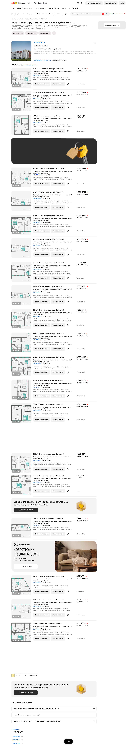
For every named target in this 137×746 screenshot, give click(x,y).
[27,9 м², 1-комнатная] (22, 202)
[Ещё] (54, 33)
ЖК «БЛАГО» (37, 75)
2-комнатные (15, 740)
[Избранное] (78, 3)
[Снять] (31, 8)
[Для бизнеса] (66, 8)
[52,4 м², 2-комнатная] (22, 225)
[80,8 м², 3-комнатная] (22, 610)
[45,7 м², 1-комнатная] (22, 273)
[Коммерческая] (40, 8)
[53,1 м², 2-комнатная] (22, 343)
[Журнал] (57, 8)
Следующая (32, 675)
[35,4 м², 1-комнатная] (22, 486)
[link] (122, 3)
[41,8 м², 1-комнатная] (22, 126)
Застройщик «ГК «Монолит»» (42, 60)
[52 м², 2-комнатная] (22, 390)
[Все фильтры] (13, 14)
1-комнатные (15, 736)
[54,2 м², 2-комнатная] (22, 178)
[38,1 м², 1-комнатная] (22, 633)
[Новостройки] (16, 8)
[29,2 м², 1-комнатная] (22, 296)
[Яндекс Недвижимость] (22, 3)
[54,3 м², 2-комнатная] (22, 367)
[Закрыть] (125, 14)
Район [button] (106, 14)
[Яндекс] (12, 3)
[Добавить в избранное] (95, 42)
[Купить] (25, 8)
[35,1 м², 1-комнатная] (22, 528)
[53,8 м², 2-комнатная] (22, 464)
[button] (82, 3)
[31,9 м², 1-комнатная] (22, 414)
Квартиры (15, 730)
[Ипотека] (50, 8)
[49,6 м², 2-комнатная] (22, 79)
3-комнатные (15, 743)
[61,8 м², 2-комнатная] (22, 586)
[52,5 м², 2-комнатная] (22, 102)
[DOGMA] (74, 8)
